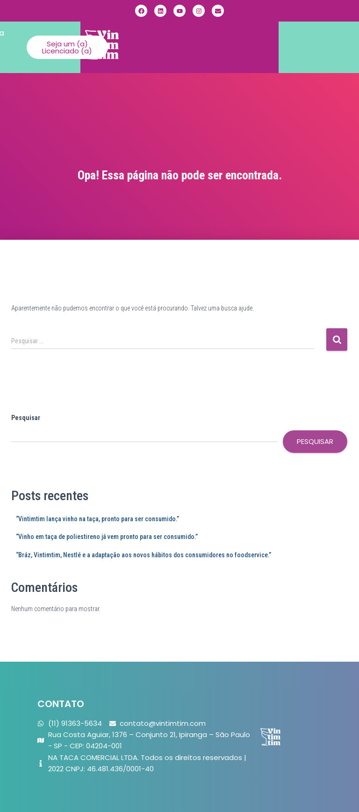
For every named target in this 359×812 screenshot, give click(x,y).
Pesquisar (25, 417)
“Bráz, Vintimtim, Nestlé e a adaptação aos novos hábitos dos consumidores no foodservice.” (143, 555)
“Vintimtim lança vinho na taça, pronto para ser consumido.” (97, 519)
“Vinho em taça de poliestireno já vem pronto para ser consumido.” (107, 536)
